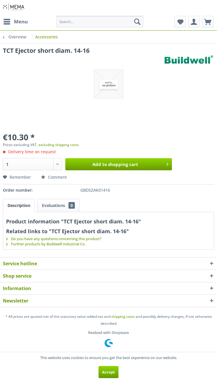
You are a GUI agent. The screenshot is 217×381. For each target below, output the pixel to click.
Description (19, 205)
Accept (108, 372)
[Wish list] (180, 21)
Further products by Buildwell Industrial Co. (46, 243)
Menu (15, 21)
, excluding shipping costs (58, 144)
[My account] (194, 21)
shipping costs (123, 316)
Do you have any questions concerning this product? (53, 238)
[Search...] (99, 21)
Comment (54, 177)
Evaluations (58, 205)
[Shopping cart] (208, 21)
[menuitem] (15, 21)
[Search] (137, 21)
